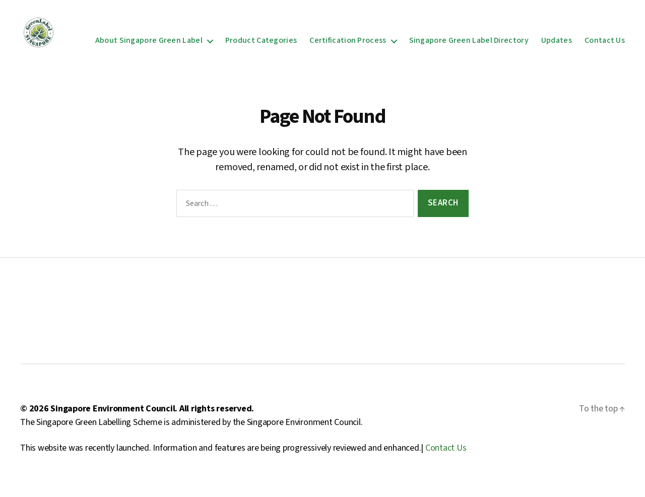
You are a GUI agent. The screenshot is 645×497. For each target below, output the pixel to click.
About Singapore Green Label (149, 44)
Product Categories (261, 44)
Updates (556, 44)
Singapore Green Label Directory (469, 44)
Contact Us (605, 44)
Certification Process (347, 44)
